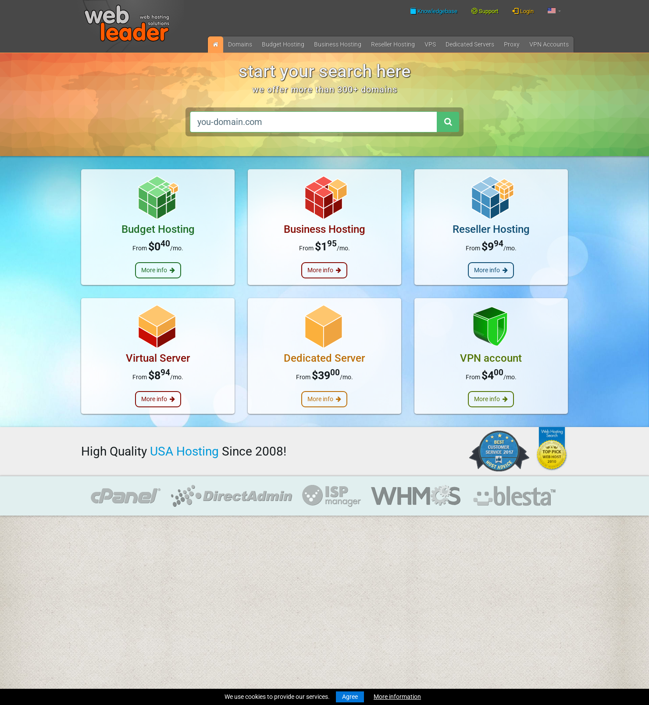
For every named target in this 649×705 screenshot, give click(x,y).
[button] (554, 11)
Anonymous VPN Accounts (118, 658)
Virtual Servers (101, 633)
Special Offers (204, 658)
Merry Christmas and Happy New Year (341, 547)
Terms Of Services (209, 614)
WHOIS (195, 573)
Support (484, 11)
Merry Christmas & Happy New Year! (338, 573)
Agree (350, 696)
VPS (430, 44)
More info (158, 270)
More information (397, 696)
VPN (549, 44)
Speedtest (199, 582)
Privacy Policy (204, 623)
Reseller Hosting (103, 616)
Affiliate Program (208, 649)
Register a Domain (106, 573)
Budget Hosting (283, 44)
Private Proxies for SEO (112, 667)
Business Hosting (337, 44)
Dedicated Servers (105, 642)
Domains (240, 44)
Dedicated (470, 44)
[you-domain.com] (313, 121)
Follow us (512, 572)
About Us (197, 598)
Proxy (512, 44)
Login (523, 10)
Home (89, 547)
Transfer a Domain (106, 582)
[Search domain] (447, 121)
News (88, 556)
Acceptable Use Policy (215, 633)
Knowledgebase (433, 10)
